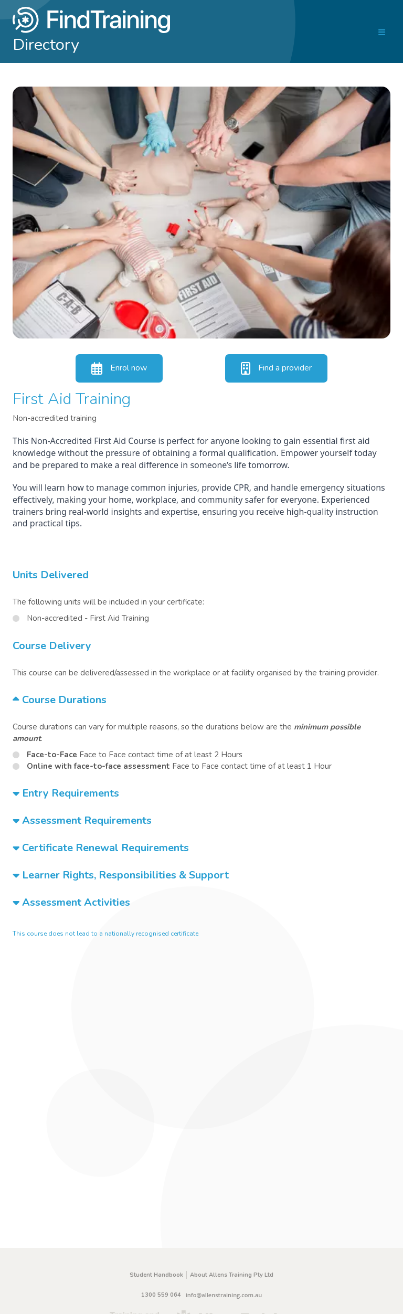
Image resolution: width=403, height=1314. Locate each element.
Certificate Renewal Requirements (101, 848)
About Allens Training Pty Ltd (231, 1275)
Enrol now (119, 368)
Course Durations (60, 700)
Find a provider (276, 368)
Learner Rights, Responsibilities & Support (121, 875)
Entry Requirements (66, 793)
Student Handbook (156, 1275)
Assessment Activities (71, 902)
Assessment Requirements (82, 820)
